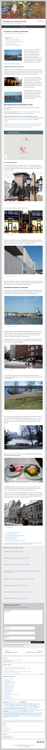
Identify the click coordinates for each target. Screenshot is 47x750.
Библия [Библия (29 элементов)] (5, 702)
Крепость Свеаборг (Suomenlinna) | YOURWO (19, 558)
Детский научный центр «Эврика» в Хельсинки (15, 535)
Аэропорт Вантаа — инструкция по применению (15, 540)
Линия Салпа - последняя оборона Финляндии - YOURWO (22, 578)
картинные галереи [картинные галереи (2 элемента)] (35, 708)
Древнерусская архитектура (9, 685)
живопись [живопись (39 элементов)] (17, 708)
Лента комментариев (7, 729)
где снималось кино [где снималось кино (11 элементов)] (26, 705)
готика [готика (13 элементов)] (34, 705)
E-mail (6, 632)
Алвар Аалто (6, 695)
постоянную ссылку (28, 544)
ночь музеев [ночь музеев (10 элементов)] (29, 711)
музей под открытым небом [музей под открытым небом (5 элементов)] (14, 711)
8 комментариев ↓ (21, 33)
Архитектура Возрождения (9, 690)
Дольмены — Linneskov (8, 679)
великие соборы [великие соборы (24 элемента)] (27, 703)
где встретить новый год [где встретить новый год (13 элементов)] (14, 705)
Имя (5, 627)
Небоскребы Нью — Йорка (9, 698)
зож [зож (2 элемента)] (27, 708)
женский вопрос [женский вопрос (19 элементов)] (8, 708)
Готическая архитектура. (8, 688)
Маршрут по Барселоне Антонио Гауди (11, 694)
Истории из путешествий (14, 21)
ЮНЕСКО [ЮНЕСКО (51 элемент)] (23, 702)
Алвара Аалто (33, 243)
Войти (5, 726)
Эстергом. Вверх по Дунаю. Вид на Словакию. (12, 672)
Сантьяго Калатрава (8, 697)
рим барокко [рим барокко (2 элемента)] (21, 716)
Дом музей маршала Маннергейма (26, 113)
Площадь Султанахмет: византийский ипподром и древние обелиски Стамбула (17, 668)
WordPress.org (6, 730)
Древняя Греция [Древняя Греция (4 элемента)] (12, 702)
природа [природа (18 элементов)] (38, 714)
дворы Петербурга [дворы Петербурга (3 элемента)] (6, 707)
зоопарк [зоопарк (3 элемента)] (29, 708)
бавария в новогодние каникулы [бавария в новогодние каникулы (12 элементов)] (12, 704)
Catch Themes (27, 746)
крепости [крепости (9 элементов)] (5, 710)
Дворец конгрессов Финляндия (23, 119)
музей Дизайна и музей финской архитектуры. (22, 497)
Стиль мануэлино (7, 691)
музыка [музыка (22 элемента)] (23, 711)
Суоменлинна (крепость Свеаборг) (34, 418)
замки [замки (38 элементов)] (23, 708)
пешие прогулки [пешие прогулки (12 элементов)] (37, 713)
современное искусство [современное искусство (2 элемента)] (28, 716)
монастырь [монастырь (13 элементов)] (32, 710)
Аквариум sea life (24, 117)
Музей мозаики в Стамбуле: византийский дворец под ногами (14, 667)
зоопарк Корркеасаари (10, 119)
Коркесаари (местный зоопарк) (10, 419)
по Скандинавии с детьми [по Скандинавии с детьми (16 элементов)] (11, 714)
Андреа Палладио (7, 693)
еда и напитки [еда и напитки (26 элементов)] (34, 706)
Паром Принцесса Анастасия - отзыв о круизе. (19, 598)
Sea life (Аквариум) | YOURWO (16, 551)
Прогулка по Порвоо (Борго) (11, 538)
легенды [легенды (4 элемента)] (10, 710)
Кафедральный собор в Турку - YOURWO (18, 585)
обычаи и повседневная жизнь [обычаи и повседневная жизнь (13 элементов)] (12, 713)
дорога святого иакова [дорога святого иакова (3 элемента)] (18, 707)
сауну (16, 486)
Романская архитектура (8, 686)
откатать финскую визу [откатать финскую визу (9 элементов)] (27, 713)
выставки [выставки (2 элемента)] (4, 705)
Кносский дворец (7, 680)
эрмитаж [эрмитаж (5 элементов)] (5, 717)
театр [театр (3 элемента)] (39, 716)
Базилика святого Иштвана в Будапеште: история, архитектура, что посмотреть (17, 671)
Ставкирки (6, 684)
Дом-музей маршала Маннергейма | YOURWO (19, 564)
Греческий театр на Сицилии (9, 681)
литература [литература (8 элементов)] (15, 710)
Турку (27, 166)
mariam (15, 33)
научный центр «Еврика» (13, 117)
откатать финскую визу (12, 544)
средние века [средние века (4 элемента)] (35, 716)
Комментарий (7, 610)
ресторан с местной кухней (20, 453)
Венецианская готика (8, 689)
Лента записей (6, 727)
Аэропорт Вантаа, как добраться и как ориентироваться (21, 591)
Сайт (5, 637)
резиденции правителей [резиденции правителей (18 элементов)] (10, 716)
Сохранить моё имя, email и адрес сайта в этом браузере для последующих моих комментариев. (20, 640)
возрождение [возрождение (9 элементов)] (36, 704)
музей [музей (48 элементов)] (5, 711)
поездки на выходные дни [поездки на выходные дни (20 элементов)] (27, 714)
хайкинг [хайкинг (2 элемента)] (42, 716)
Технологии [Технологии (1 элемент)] (17, 702)
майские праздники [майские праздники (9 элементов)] (24, 710)
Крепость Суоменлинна (24, 111)
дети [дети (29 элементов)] (12, 706)
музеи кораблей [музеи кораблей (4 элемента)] (39, 710)
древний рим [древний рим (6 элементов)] (26, 707)
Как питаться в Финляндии (11, 534)
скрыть (12, 37)
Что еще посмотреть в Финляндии (12, 532)
